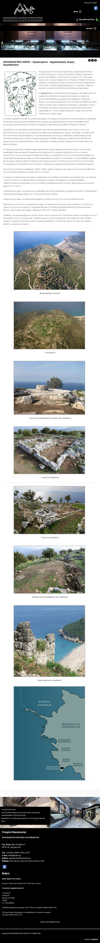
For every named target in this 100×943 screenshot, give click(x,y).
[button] (96, 19)
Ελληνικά (88, 3)
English (94, 3)
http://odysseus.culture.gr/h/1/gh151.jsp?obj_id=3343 (27, 861)
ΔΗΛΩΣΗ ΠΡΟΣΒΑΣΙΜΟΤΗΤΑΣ (50, 922)
